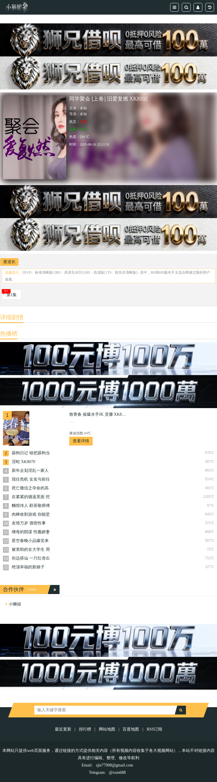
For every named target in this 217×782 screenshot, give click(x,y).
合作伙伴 (13, 589)
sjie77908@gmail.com (114, 765)
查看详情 (81, 441)
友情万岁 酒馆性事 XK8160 (29, 523)
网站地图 (107, 729)
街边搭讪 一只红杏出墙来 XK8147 (31, 559)
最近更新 (63, 729)
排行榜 (85, 729)
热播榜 (9, 333)
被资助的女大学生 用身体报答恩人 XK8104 (31, 550)
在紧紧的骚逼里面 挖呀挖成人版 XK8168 (31, 497)
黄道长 (9, 262)
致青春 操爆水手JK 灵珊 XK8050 (98, 414)
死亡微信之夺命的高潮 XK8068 (30, 488)
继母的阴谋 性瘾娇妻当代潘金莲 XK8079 (31, 532)
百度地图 (131, 729)
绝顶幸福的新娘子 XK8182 (28, 567)
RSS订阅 (154, 729)
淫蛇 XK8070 (23, 462)
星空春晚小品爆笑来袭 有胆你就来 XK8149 (30, 541)
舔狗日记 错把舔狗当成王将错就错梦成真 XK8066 (31, 453)
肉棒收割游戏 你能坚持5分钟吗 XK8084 (31, 515)
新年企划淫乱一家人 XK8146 (30, 471)
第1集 (11, 295)
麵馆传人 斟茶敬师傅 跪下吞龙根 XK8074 (31, 506)
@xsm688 (117, 772)
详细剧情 (11, 317)
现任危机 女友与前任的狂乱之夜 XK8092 (31, 480)
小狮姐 (15, 604)
